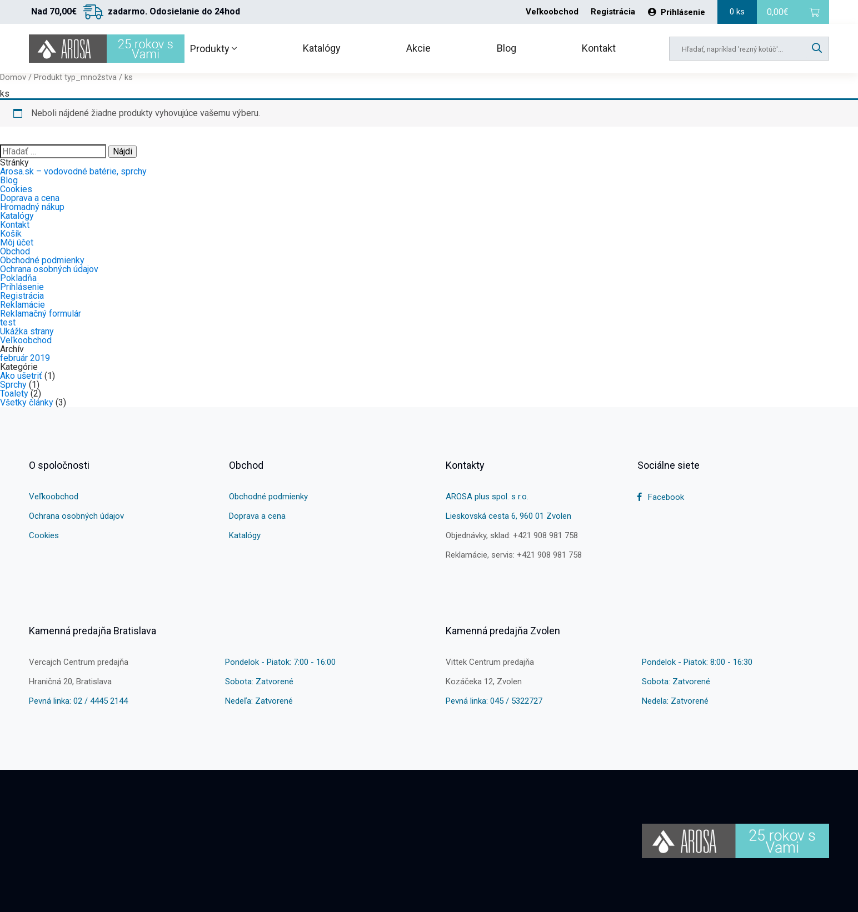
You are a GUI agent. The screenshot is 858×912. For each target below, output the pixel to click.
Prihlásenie (676, 12)
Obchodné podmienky (42, 260)
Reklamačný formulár (40, 313)
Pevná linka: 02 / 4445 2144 (78, 701)
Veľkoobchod (552, 12)
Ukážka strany (27, 331)
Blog (506, 48)
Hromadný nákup (32, 207)
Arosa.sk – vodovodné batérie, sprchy (73, 171)
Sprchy (13, 384)
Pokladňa (18, 278)
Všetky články (26, 402)
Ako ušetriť (21, 375)
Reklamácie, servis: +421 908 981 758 (514, 555)
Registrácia (613, 12)
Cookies (16, 189)
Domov (13, 77)
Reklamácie (22, 304)
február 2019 (25, 358)
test (8, 322)
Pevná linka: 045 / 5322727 (494, 701)
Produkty (213, 48)
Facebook (660, 497)
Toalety (14, 393)
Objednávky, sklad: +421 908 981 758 (512, 535)
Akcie (418, 48)
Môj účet (16, 242)
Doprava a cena (29, 198)
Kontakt (599, 48)
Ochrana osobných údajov (49, 269)
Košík (11, 233)
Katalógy (322, 48)
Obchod (15, 251)
